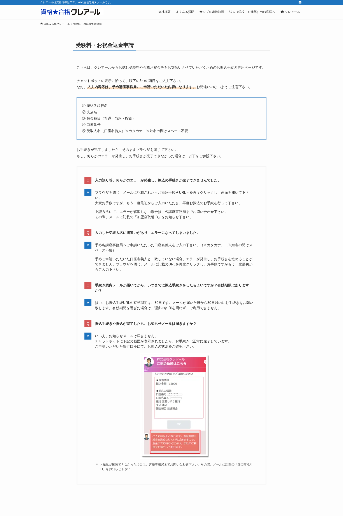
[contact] (300, 2)
